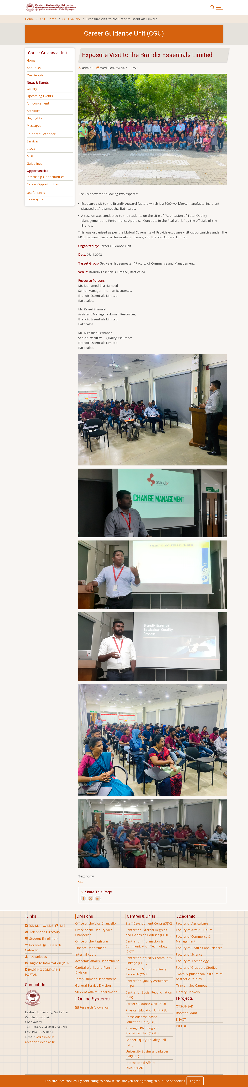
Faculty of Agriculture (192, 923)
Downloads (38, 957)
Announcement (38, 103)
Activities (33, 111)
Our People (35, 75)
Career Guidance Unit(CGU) (146, 1004)
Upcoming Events (40, 96)
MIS (62, 926)
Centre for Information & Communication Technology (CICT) (146, 946)
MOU (30, 156)
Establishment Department (95, 979)
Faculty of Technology (192, 961)
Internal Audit (85, 954)
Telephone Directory (44, 932)
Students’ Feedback (41, 134)
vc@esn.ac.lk (45, 1037)
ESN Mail (34, 926)
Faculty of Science (189, 954)
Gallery (32, 89)
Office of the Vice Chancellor (96, 923)
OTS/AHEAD (184, 1006)
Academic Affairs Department (97, 961)
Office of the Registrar (91, 941)
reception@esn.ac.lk (40, 1042)
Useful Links (36, 193)
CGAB (31, 149)
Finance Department (90, 948)
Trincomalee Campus (191, 985)
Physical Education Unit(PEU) (147, 1010)
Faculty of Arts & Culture (194, 930)
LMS (50, 926)
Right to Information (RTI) (49, 963)
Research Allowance (91, 1007)
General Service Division (93, 985)
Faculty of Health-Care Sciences (199, 948)
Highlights (34, 118)
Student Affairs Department (96, 992)
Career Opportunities (43, 184)
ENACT (181, 1019)
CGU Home (48, 19)
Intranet (35, 945)
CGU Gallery (71, 19)
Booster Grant (186, 1013)
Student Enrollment (44, 938)
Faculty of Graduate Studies (196, 967)
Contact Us (35, 200)
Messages (34, 125)
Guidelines (34, 163)
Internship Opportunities (45, 177)
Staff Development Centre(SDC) (149, 923)
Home (29, 19)
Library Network (188, 992)
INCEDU (181, 1026)
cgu (81, 881)
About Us (34, 68)
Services (33, 141)
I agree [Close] (195, 1081)
